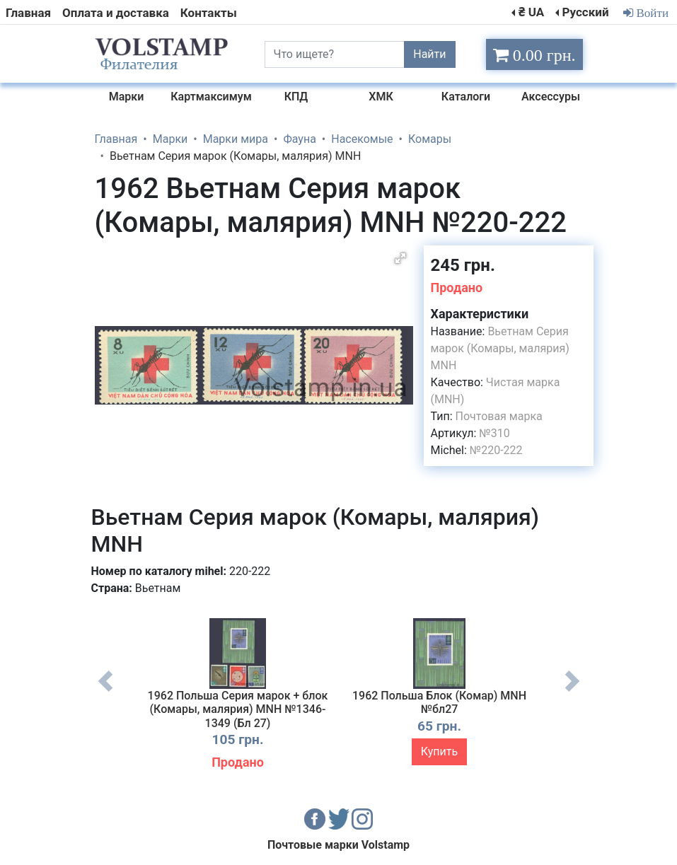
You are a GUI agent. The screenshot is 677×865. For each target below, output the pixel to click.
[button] (400, 258)
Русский (585, 12)
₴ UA (531, 12)
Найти (429, 54)
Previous (105, 691)
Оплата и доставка (115, 13)
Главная (28, 13)
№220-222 (496, 450)
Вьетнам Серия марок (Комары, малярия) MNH (500, 348)
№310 (494, 433)
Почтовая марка (499, 416)
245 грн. (463, 265)
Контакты (208, 13)
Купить (439, 751)
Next (572, 691)
